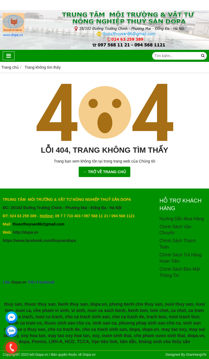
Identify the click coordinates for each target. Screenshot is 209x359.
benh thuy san (72, 304)
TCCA (83, 341)
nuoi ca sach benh (106, 310)
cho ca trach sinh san (87, 316)
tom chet (159, 310)
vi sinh (78, 310)
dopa (134, 329)
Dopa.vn (19, 282)
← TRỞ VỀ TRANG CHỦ (104, 172)
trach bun (156, 316)
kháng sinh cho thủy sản (164, 341)
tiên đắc (128, 341)
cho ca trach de (128, 316)
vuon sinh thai (116, 335)
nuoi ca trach (49, 316)
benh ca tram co (25, 323)
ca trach (24, 316)
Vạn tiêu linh (104, 341)
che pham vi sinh (51, 310)
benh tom (138, 310)
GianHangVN (196, 355)
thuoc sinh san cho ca (67, 323)
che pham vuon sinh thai (159, 335)
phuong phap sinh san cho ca (150, 323)
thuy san (13, 304)
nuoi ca (23, 310)
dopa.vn (98, 304)
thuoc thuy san (40, 304)
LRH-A (55, 341)
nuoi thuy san (179, 304)
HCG (70, 341)
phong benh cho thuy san (136, 304)
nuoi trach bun (184, 316)
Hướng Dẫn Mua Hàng (182, 218)
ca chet (178, 310)
